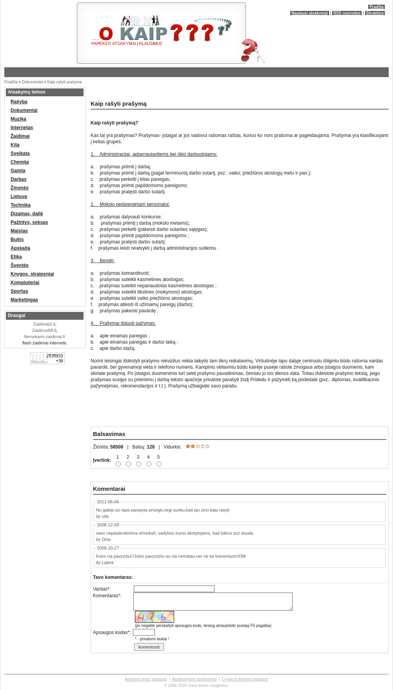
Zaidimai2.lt (44, 324)
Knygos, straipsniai (32, 274)
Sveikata (20, 153)
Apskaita (20, 248)
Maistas (19, 231)
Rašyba (19, 101)
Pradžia (376, 7)
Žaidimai (20, 136)
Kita (15, 145)
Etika (16, 256)
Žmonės (20, 188)
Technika (21, 205)
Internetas (22, 127)
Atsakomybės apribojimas (194, 679)
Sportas (19, 291)
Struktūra (375, 13)
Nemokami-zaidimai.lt (44, 336)
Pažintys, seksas (29, 222)
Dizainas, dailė (27, 213)
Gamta (18, 170)
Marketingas (24, 300)
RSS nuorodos (346, 13)
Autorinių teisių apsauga (146, 679)
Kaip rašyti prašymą (64, 82)
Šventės (20, 265)
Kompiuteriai (25, 282)
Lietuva (19, 196)
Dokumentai (32, 82)
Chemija (20, 162)
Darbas (19, 179)
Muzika (18, 119)
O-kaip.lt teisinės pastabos (245, 679)
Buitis (17, 239)
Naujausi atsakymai (309, 13)
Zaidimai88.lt (44, 330)
